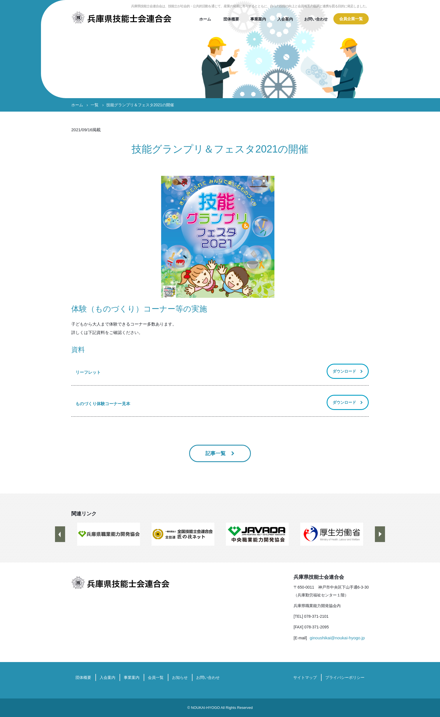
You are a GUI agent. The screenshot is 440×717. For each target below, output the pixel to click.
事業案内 (258, 19)
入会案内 (285, 19)
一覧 (94, 105)
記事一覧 (216, 453)
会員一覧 (156, 677)
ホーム (205, 19)
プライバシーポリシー (345, 677)
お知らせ (180, 677)
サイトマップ (305, 677)
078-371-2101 (316, 616)
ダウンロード (344, 371)
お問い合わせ (316, 19)
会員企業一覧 (351, 19)
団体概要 (231, 19)
